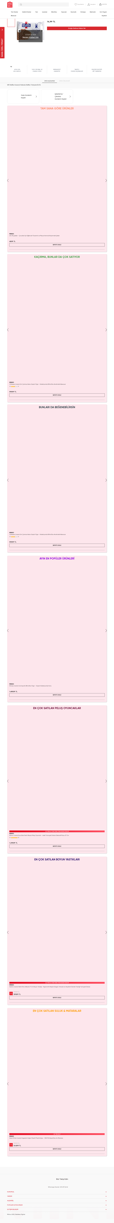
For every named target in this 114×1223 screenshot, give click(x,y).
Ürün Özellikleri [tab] (64, 81)
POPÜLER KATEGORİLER (57, 1205)
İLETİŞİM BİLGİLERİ (57, 1209)
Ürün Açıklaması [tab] (49, 81)
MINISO (11, 234)
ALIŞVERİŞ (57, 1200)
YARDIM (57, 1196)
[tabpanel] (57, 85)
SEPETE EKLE (57, 244)
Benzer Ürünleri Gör (31, 37)
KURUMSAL (57, 1192)
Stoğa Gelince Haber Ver (77, 28)
